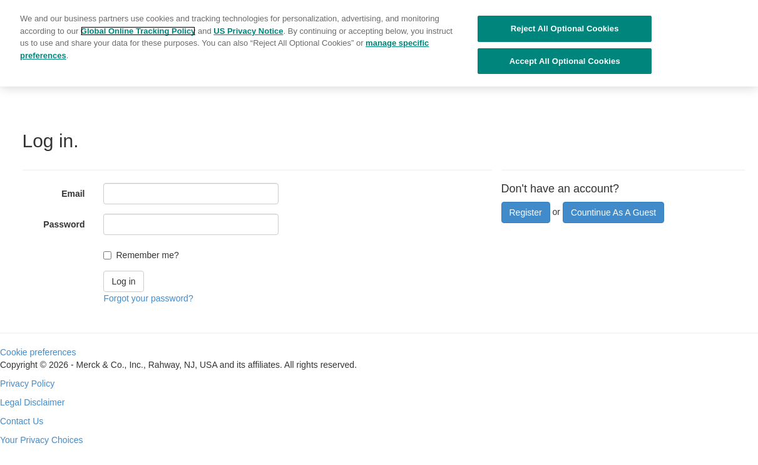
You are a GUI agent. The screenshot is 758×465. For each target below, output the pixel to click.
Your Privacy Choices (41, 440)
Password (64, 224)
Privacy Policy (27, 384)
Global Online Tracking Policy (138, 31)
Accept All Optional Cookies (565, 61)
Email (73, 194)
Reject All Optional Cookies (565, 28)
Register (526, 212)
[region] (379, 43)
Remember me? (147, 255)
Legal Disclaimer (32, 402)
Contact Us (21, 421)
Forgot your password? (148, 298)
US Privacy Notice (248, 31)
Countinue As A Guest (613, 212)
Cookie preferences (38, 352)
